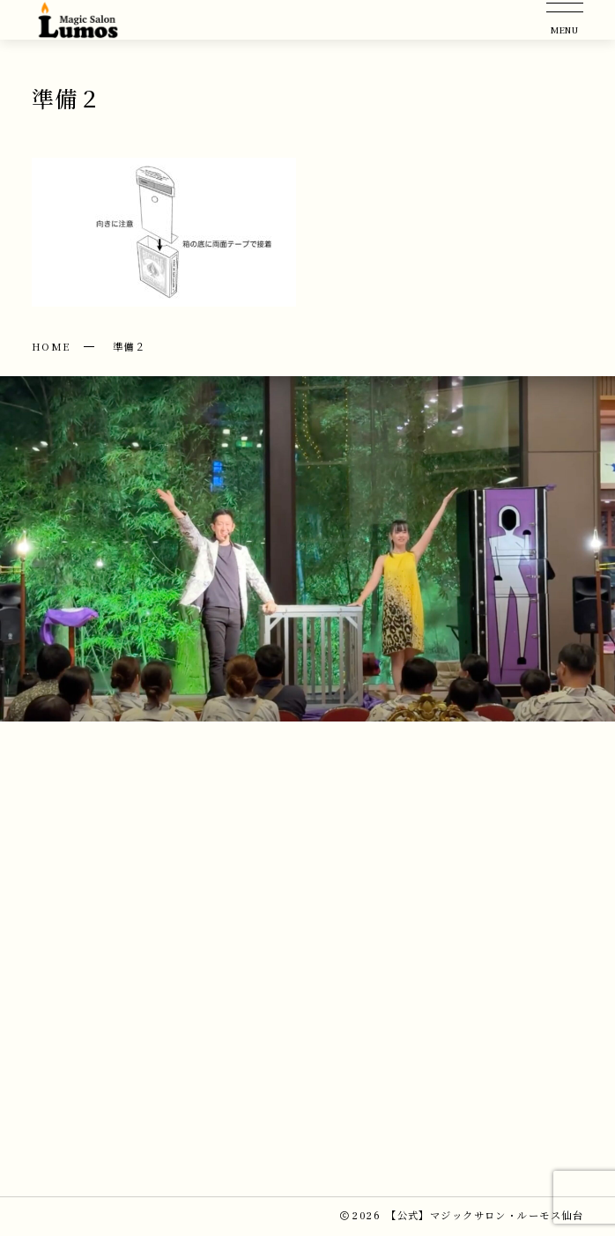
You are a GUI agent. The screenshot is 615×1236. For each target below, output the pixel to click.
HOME (51, 346)
